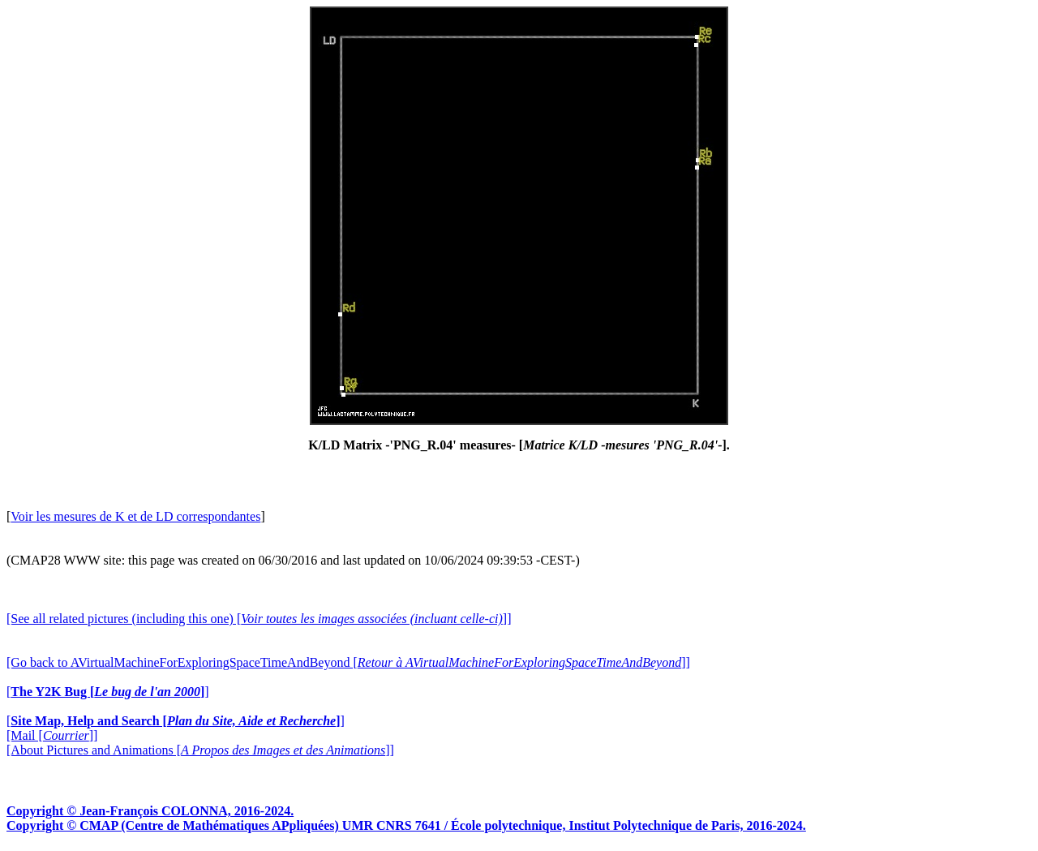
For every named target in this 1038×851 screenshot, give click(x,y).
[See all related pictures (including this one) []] (258, 618)
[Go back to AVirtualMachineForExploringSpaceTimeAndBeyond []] (348, 662)
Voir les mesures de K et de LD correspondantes (135, 516)
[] (107, 691)
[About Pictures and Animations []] (200, 750)
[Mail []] (51, 735)
